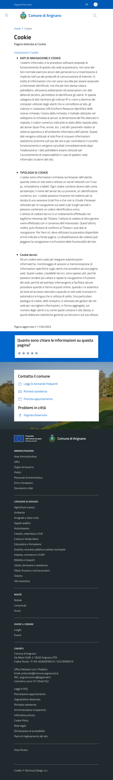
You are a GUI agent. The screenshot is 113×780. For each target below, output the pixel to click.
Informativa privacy (24, 715)
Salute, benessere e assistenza (31, 565)
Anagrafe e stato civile (26, 518)
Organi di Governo (24, 467)
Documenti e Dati (23, 488)
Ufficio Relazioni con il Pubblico (30, 669)
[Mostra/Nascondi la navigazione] (7, 15)
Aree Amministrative (25, 456)
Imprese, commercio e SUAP (29, 555)
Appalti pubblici (22, 523)
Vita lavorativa (22, 581)
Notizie (18, 600)
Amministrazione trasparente (30, 710)
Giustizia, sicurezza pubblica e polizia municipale (39, 549)
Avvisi (17, 611)
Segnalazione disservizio (27, 699)
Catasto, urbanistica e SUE (28, 534)
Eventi (17, 635)
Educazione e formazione (27, 544)
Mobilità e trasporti (24, 560)
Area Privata (21, 750)
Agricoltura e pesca (24, 507)
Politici (17, 472)
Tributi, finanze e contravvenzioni (32, 570)
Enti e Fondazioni (23, 483)
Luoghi (17, 630)
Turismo (18, 576)
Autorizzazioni (21, 528)
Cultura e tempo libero (26, 539)
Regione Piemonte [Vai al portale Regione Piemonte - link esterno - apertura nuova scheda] (23, 4)
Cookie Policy (21, 720)
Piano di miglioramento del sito (31, 736)
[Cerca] (95, 15)
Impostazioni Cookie (26, 52)
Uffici (17, 462)
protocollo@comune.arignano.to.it (39, 673)
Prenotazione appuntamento (29, 694)
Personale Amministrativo (28, 478)
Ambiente (19, 512)
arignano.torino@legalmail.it (35, 677)
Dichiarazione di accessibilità (29, 731)
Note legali (20, 726)
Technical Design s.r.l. (36, 770)
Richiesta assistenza (25, 705)
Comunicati (20, 605)
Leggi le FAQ (21, 689)
